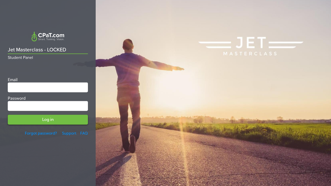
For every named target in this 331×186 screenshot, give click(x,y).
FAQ (84, 133)
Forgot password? (41, 133)
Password (17, 98)
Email (13, 80)
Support (68, 133)
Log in (48, 119)
